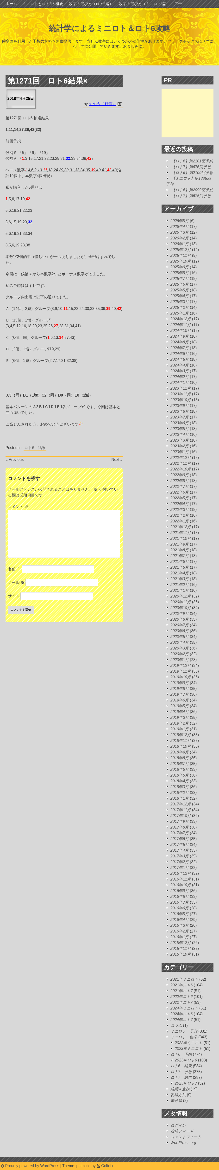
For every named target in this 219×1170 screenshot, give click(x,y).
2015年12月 (180, 943)
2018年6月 (179, 769)
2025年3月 (179, 302)
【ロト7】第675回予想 (191, 196)
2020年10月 (180, 608)
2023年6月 (179, 423)
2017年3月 (179, 856)
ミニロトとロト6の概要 (43, 4)
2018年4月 (179, 781)
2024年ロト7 (181, 1020)
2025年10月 (180, 261)
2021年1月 (179, 590)
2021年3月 (179, 579)
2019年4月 (179, 712)
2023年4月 (179, 434)
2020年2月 (179, 654)
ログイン (178, 1125)
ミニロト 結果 (183, 1037)
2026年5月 (179, 221)
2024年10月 (180, 330)
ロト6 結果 (35, 448)
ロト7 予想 (181, 1072)
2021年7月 (179, 556)
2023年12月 (180, 388)
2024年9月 (179, 336)
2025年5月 (179, 290)
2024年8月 (179, 342)
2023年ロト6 (186, 1060)
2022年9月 (179, 475)
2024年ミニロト (184, 1008)
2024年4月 (179, 365)
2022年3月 (179, 510)
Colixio (107, 1166)
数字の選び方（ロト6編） (91, 4)
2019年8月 (179, 689)
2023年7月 (179, 417)
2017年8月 (179, 827)
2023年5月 (179, 429)
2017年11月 (180, 810)
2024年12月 (180, 319)
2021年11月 (180, 533)
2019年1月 (179, 729)
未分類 (176, 1101)
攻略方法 (178, 1095)
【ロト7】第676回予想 (191, 167)
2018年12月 (180, 735)
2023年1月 (179, 452)
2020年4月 (179, 642)
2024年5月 (179, 359)
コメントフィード (185, 1137)
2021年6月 (179, 561)
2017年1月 (179, 868)
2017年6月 (179, 839)
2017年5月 (179, 844)
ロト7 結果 (181, 1077)
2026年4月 (179, 227)
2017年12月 (180, 804)
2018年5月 (179, 775)
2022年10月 (180, 469)
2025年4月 (179, 296)
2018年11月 (180, 741)
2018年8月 (179, 758)
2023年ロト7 (186, 1083)
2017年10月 (180, 816)
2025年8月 (179, 273)
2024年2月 (179, 377)
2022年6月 (179, 492)
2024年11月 (180, 325)
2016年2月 (179, 931)
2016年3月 (179, 925)
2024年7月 (179, 348)
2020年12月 (180, 596)
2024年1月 (179, 382)
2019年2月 (179, 723)
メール (16, 582)
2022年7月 (179, 486)
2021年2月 (179, 585)
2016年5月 (179, 914)
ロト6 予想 (181, 1054)
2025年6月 (179, 284)
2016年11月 (180, 879)
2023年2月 (179, 446)
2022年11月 (180, 463)
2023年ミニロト (189, 1049)
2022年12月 (180, 458)
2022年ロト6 (181, 997)
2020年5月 (179, 637)
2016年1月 (179, 937)
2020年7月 (179, 625)
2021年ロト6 (181, 985)
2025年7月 (179, 278)
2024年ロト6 (181, 1014)
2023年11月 (180, 394)
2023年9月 (179, 406)
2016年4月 (179, 920)
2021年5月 (179, 567)
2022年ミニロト (189, 1043)
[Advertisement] (190, 113)
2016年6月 (179, 908)
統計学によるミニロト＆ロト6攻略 (109, 28)
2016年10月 (180, 885)
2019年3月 (179, 717)
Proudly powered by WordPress (30, 1166)
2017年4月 (179, 850)
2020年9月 (179, 613)
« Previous (15, 459)
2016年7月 (179, 902)
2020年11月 (180, 602)
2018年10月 (180, 746)
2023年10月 (180, 400)
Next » (116, 459)
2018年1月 (179, 798)
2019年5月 (179, 706)
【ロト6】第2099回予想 (192, 190)
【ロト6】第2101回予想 (192, 161)
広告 (178, 4)
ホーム (11, 4)
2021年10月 (180, 538)
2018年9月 (179, 752)
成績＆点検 (180, 1089)
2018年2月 (179, 793)
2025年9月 (179, 267)
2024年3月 (179, 371)
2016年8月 (179, 896)
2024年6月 (179, 354)
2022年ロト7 (181, 1002)
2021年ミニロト (184, 979)
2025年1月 (179, 313)
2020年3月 (179, 648)
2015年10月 (180, 954)
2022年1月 (179, 521)
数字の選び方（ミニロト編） (144, 4)
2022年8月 (179, 481)
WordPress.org (183, 1143)
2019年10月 (180, 677)
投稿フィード (182, 1131)
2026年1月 (179, 244)
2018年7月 (179, 764)
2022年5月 (179, 498)
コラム (176, 1025)
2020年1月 (179, 660)
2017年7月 (179, 833)
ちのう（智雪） (102, 104)
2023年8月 (179, 411)
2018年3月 (179, 787)
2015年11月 (180, 948)
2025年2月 (179, 307)
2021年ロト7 (181, 991)
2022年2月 (179, 515)
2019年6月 (179, 700)
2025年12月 (180, 250)
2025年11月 (180, 255)
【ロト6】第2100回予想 (192, 173)
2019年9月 (179, 683)
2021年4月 (179, 573)
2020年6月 (179, 631)
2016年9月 (179, 891)
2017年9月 (179, 821)
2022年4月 (179, 504)
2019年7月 (179, 694)
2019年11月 (180, 671)
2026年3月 (179, 232)
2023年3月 (179, 440)
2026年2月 (179, 238)
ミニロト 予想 (183, 1031)
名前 (14, 569)
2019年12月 (180, 665)
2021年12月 (180, 527)
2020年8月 (179, 619)
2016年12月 (180, 873)
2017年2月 (179, 862)
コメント (18, 507)
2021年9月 (179, 544)
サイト (13, 596)
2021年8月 (179, 550)
